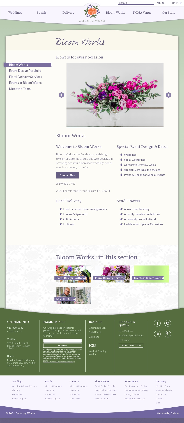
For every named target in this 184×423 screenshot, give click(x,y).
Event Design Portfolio (25, 70)
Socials (42, 12)
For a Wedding (126, 331)
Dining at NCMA (132, 394)
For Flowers (124, 340)
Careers (160, 398)
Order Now (75, 398)
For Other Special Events (131, 335)
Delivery (68, 12)
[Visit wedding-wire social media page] (168, 334)
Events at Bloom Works (25, 82)
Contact (176, 3)
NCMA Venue (142, 12)
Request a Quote (19, 398)
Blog (158, 402)
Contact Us (66, 175)
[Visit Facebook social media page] (157, 323)
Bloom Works (115, 12)
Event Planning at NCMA (136, 390)
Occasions (49, 390)
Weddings (15, 12)
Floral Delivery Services (25, 77)
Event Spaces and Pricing (136, 386)
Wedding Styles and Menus (24, 386)
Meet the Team (20, 89)
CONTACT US (14, 331)
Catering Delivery (97, 327)
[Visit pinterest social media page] (168, 323)
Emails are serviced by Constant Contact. (58, 362)
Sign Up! (62, 345)
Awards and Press (164, 390)
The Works (17, 394)
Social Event (95, 332)
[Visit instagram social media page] (157, 334)
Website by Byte (166, 413)
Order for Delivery (131, 345)
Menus (161, 3)
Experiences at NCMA (135, 398)
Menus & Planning (53, 386)
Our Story (168, 12)
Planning (16, 390)
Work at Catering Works (97, 352)
